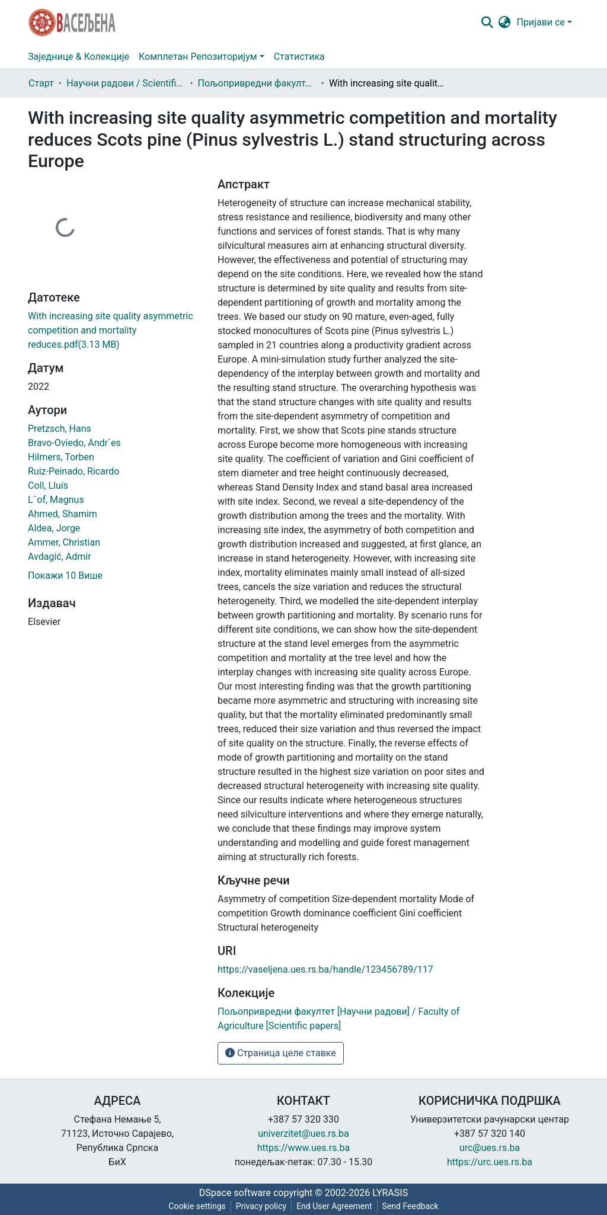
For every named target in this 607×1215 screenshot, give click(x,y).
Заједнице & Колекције (78, 56)
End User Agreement (334, 1206)
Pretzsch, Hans (59, 428)
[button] (505, 22)
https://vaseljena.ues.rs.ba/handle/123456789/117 (325, 969)
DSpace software (235, 1192)
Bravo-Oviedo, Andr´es (74, 442)
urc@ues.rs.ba (489, 1147)
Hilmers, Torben (61, 457)
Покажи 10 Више (65, 575)
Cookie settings (197, 1206)
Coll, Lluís (48, 485)
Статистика (299, 56)
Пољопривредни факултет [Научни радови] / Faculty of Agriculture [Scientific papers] (257, 83)
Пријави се (541, 22)
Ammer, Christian (64, 542)
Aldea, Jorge (54, 528)
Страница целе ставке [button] (280, 1053)
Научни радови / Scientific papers (125, 83)
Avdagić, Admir (59, 556)
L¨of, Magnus (56, 499)
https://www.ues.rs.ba (303, 1147)
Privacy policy (261, 1206)
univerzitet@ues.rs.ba (303, 1133)
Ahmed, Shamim (62, 514)
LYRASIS (390, 1192)
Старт (41, 83)
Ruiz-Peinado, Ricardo (73, 471)
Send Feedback (410, 1206)
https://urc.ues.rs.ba (489, 1162)
